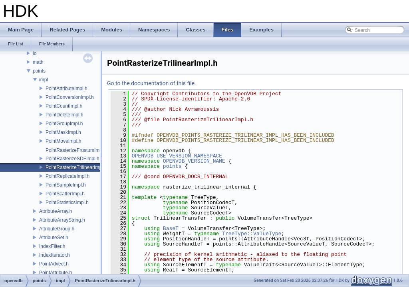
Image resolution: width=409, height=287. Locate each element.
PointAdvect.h (54, 264)
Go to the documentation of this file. (151, 83)
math (38, 62)
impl (43, 80)
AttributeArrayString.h (62, 220)
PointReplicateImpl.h (67, 176)
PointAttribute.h (55, 272)
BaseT (171, 228)
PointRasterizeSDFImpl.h (72, 158)
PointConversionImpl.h (70, 97)
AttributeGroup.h (56, 229)
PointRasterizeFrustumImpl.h (76, 150)
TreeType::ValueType (251, 233)
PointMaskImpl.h (63, 132)
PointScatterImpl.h (65, 194)
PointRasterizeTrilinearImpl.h (76, 167)
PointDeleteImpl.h (64, 115)
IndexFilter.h (52, 246)
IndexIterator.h (54, 255)
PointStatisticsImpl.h (67, 202)
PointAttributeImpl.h (66, 88)
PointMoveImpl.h (63, 141)
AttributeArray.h (55, 211)
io (34, 53)
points (39, 71)
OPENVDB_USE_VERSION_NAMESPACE (177, 155)
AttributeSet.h (53, 237)
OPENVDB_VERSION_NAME (194, 161)
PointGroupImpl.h (64, 123)
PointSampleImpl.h (66, 185)
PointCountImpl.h (64, 106)
